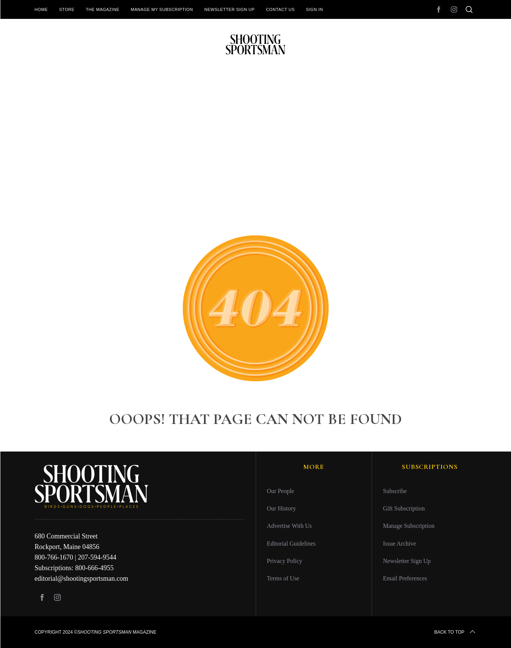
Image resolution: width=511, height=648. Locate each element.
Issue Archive (399, 543)
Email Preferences (405, 578)
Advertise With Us (289, 526)
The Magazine (102, 9)
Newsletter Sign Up (229, 9)
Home (41, 9)
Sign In (314, 9)
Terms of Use (283, 578)
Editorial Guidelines (291, 543)
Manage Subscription (408, 526)
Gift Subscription (404, 508)
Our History (281, 508)
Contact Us (280, 9)
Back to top (455, 632)
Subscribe (395, 491)
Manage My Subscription (162, 9)
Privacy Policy (285, 561)
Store (66, 9)
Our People (280, 491)
